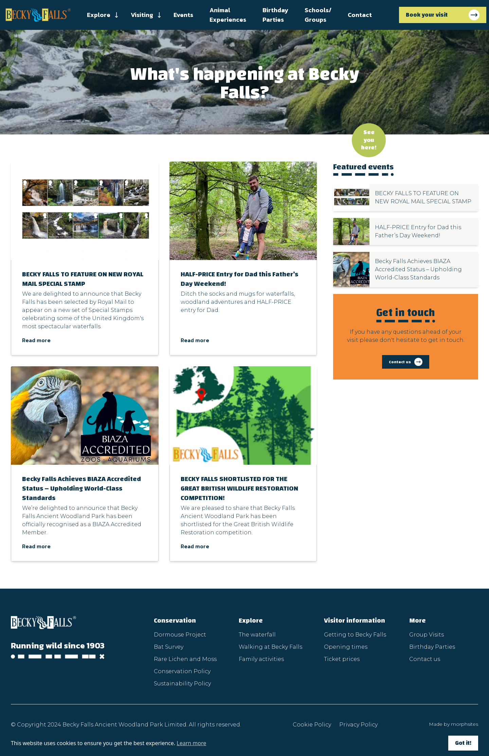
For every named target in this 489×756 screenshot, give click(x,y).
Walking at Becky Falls (270, 647)
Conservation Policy (182, 671)
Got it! (463, 743)
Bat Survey (168, 647)
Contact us (424, 659)
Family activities (261, 659)
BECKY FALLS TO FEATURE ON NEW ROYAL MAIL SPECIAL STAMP (82, 279)
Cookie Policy (312, 724)
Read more (36, 340)
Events (183, 14)
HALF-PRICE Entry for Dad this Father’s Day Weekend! (239, 279)
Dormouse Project (180, 634)
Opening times (345, 647)
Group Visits (426, 634)
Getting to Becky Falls (355, 634)
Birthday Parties (275, 14)
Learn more (191, 743)
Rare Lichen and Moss (185, 659)
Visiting (142, 14)
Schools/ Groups (318, 14)
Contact (360, 14)
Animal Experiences (228, 14)
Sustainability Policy (182, 683)
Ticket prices (342, 659)
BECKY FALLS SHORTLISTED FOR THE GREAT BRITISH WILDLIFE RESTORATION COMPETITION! (239, 488)
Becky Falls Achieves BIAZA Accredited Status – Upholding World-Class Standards (81, 488)
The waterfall (257, 634)
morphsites (464, 724)
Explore (98, 14)
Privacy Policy (358, 724)
